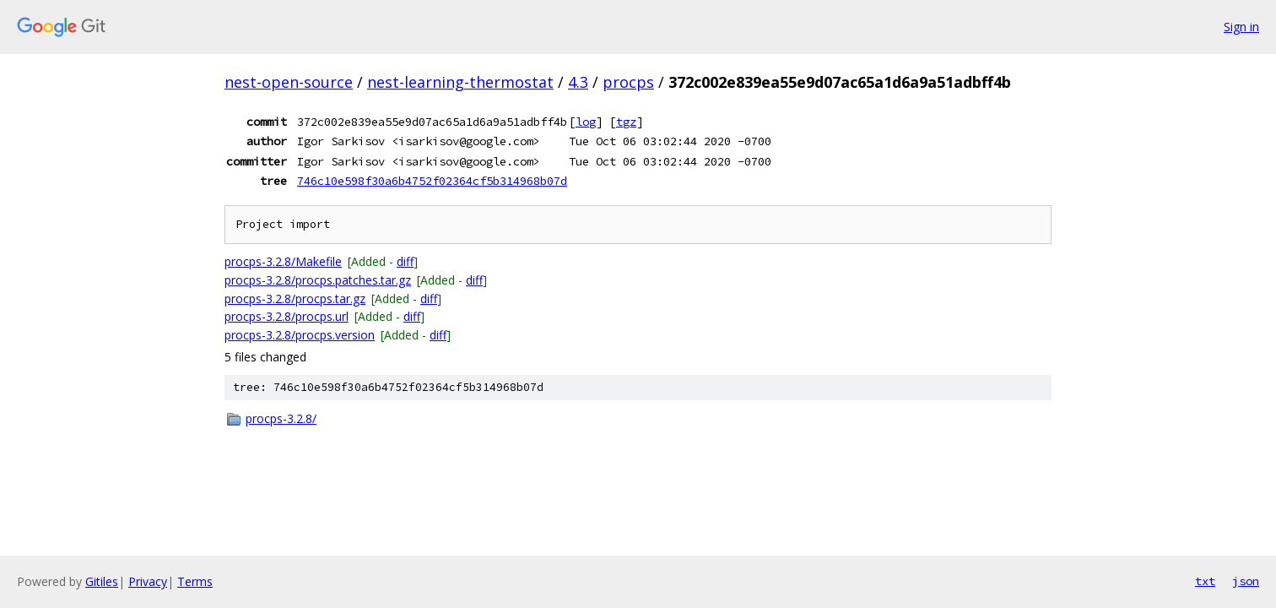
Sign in (1241, 27)
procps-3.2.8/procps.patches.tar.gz (317, 280)
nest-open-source (288, 82)
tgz (626, 121)
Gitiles (101, 581)
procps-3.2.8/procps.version (299, 335)
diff (405, 261)
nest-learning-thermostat (460, 82)
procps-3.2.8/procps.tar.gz (294, 298)
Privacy (147, 581)
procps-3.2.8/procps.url (286, 316)
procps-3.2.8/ (281, 418)
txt (1205, 581)
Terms (195, 581)
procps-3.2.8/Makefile (283, 261)
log (586, 121)
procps (628, 82)
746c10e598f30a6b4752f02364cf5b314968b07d (432, 180)
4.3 (578, 82)
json (1245, 581)
